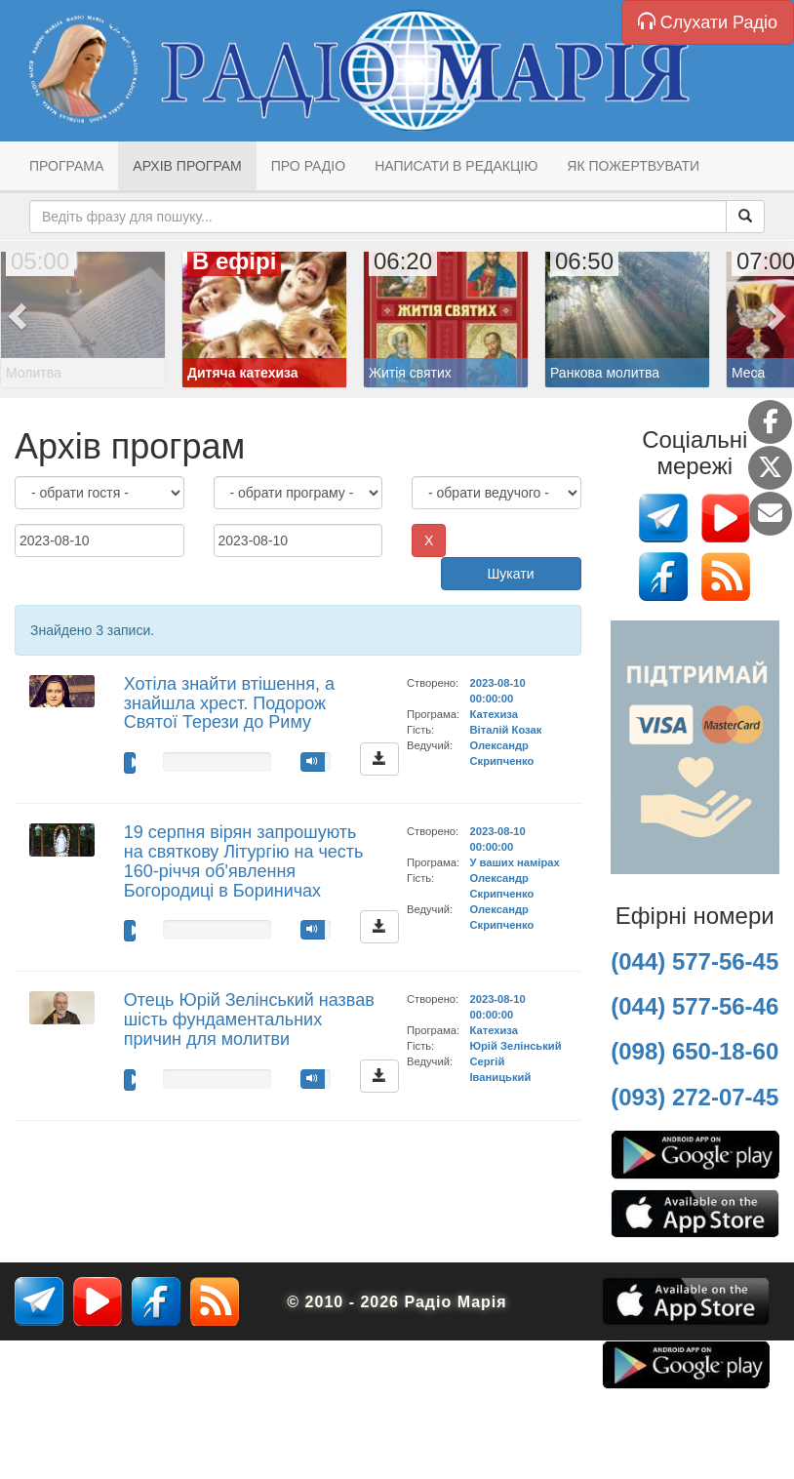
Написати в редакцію (456, 166)
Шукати (511, 573)
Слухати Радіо (707, 22)
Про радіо (308, 166)
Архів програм (187, 166)
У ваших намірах (514, 862)
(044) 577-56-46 (694, 1006)
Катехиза (493, 714)
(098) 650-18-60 (694, 1051)
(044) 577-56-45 (694, 961)
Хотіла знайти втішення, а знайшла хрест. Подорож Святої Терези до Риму (229, 703)
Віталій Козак (505, 730)
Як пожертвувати (633, 166)
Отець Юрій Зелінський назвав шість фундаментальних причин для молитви (249, 1019)
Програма (66, 166)
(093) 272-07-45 (694, 1097)
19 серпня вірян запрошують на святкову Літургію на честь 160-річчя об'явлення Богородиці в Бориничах (244, 860)
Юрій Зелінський (515, 1046)
